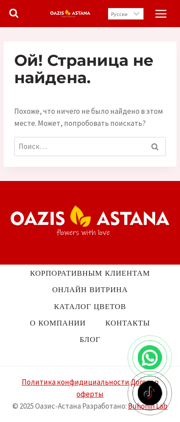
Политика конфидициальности (75, 382)
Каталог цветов (90, 306)
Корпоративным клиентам (90, 273)
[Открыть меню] (160, 13)
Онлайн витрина (90, 289)
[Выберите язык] (126, 14)
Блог (90, 339)
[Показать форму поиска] (14, 14)
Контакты (127, 323)
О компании (57, 323)
